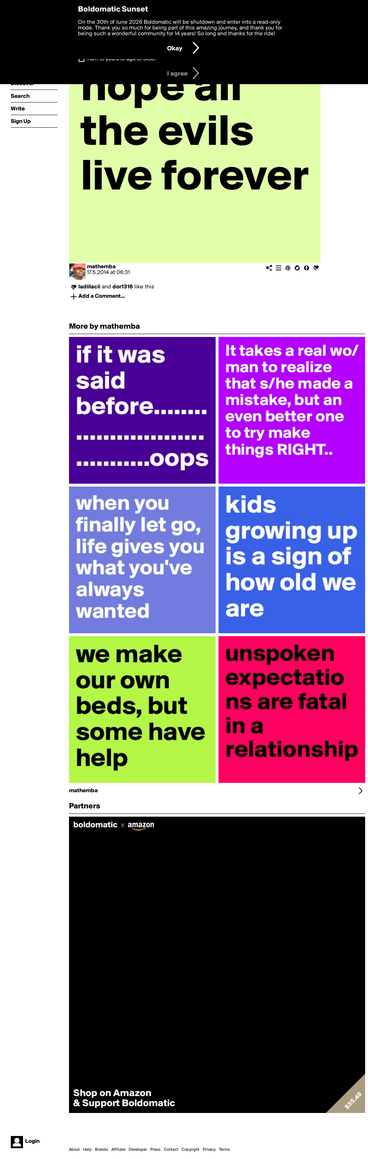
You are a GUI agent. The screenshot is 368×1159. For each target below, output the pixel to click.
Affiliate (118, 1149)
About (74, 1149)
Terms (224, 1149)
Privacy (209, 1149)
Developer (138, 1149)
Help (87, 1149)
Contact (171, 1149)
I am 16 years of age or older (121, 59)
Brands (101, 1149)
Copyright (190, 1149)
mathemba (101, 267)
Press (155, 1149)
